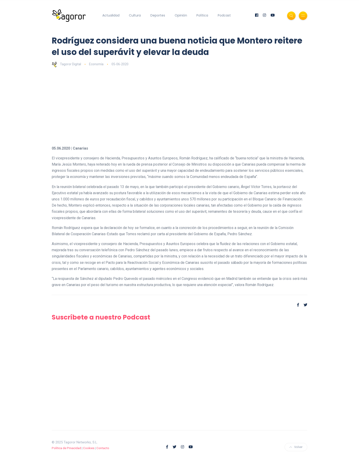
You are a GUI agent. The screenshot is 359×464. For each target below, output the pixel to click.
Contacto (102, 448)
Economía (96, 64)
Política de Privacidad (66, 448)
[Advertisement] (189, 106)
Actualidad (111, 15)
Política (202, 15)
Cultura (135, 15)
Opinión (181, 15)
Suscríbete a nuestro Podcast (101, 317)
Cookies (88, 448)
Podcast (224, 15)
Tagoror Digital (66, 64)
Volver (295, 447)
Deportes (157, 15)
